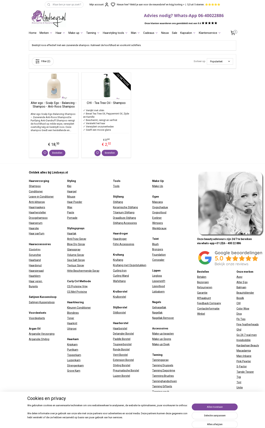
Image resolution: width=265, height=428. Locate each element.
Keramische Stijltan (124, 207)
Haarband (35, 260)
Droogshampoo (38, 217)
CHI (239, 303)
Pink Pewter (244, 361)
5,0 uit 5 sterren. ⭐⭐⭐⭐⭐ (203, 4)
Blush (155, 244)
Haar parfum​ (36, 233)
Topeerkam (74, 355)
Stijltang (118, 201)
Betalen (201, 276)
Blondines (73, 312)
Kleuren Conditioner (79, 307)
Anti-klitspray (37, 201)
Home (33, 33)
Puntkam (72, 349)
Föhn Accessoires (123, 244)
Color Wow (243, 308)
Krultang (118, 259)
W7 (238, 392)
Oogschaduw (160, 207)
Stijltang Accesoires (125, 223)
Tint (239, 382)
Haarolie (34, 228)
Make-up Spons (161, 338)
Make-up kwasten (163, 333)
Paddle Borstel (121, 338)
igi (239, 377)
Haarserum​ (35, 223)
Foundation (159, 254)
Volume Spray (75, 254)
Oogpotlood (159, 212)
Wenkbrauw (159, 228)
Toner (70, 318)
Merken (46, 33)
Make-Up (157, 186)
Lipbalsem (158, 291)
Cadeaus (150, 33)
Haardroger (120, 238)
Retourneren (204, 287)
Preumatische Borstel (126, 370)
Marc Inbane (244, 355)
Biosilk (240, 298)
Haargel (71, 191)
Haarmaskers (37, 207)
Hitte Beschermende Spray (83, 270)
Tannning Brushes (163, 375)
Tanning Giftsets (162, 386)
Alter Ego (242, 282)
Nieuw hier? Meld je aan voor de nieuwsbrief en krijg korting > (150, 4)
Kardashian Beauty (248, 345)
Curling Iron (120, 270)
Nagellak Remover (163, 317)
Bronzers (157, 249)
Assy (239, 276)
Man (135, 33)
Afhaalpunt (204, 298)
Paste (70, 212)
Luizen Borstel (121, 375)
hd (239, 329)
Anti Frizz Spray (76, 238)
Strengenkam (75, 365)
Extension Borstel (123, 360)
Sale (174, 33)
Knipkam (72, 344)
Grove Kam (73, 370)
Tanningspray (160, 360)
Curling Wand (121, 275)
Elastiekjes (35, 249)
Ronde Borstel (121, 349)
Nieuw (165, 33)
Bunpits (33, 286)
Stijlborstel (119, 312)
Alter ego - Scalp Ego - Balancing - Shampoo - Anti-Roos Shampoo (53, 104)
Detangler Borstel (123, 333)
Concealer (158, 259)
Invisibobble (244, 340)
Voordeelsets (37, 318)
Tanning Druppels (162, 365)
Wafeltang (119, 281)
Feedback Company (209, 303)
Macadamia (244, 350)
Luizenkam (73, 360)
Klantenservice (210, 33)
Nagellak (157, 312)
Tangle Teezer (245, 371)
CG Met (71, 291)
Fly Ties (241, 319)
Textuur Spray (75, 265)
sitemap (167, 421)
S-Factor (242, 366)
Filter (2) (42, 61)
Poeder (77, 201)
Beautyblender (245, 292)
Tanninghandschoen (164, 381)
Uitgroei (71, 328)
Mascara (157, 201)
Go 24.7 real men (247, 334)
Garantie (202, 292)
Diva (239, 313)
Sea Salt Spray (76, 260)
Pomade (72, 217)
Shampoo (35, 186)
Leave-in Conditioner (41, 196)
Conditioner (36, 191)
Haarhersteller (37, 212)
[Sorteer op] (220, 61)
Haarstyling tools (115, 33)
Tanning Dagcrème (163, 370)
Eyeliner (157, 217)
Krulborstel (119, 296)
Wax (69, 207)
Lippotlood (158, 286)
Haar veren (36, 281)
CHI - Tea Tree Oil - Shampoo (106, 103)
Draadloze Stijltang (124, 217)
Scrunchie (35, 254)
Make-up (75, 33)
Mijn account (99, 4)
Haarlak (71, 233)
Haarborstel (120, 328)
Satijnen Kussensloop (42, 302)
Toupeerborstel (122, 344)
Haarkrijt (72, 323)
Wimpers (157, 223)
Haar (60, 33)
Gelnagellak (159, 307)
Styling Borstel (121, 365)
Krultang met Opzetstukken (129, 265)
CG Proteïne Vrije (77, 286)
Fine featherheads (248, 324)
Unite (240, 387)
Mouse (71, 196)
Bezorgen (203, 282)
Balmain (241, 287)
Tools (116, 186)
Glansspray (73, 249)
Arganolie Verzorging (41, 333)
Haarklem (35, 275)
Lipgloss (157, 275)
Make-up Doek (161, 344)
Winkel (201, 313)
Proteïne (81, 291)
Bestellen (57, 152)
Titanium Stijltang (123, 212)
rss (174, 421)
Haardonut (35, 265)
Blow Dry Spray (76, 244)
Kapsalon (188, 33)
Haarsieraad (36, 270)
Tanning (93, 33)
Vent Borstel (120, 354)
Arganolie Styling (39, 339)
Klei (69, 186)
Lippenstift (158, 281)
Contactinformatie (208, 308)
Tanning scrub (160, 391)
